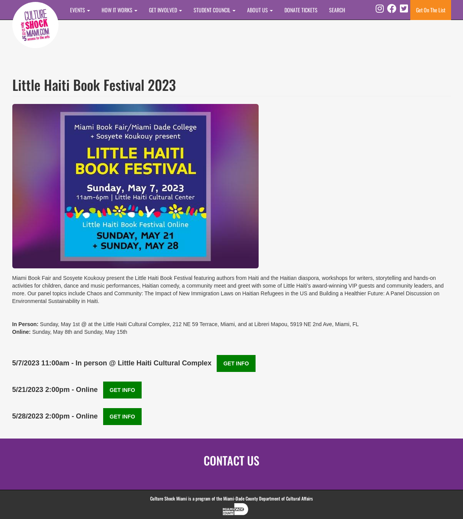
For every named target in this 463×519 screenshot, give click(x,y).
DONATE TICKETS (301, 10)
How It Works (119, 10)
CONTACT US (231, 460)
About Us (260, 10)
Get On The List (430, 10)
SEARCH (337, 10)
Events (80, 10)
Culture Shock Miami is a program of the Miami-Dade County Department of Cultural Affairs (231, 498)
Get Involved (165, 10)
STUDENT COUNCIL (215, 10)
